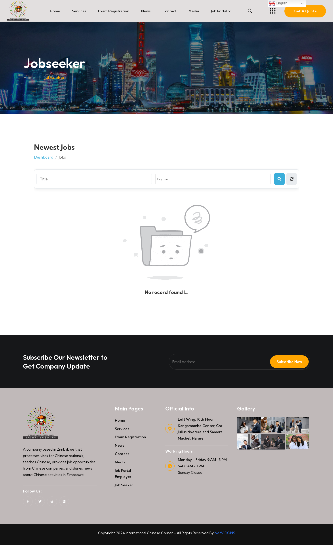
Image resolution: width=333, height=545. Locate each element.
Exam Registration (113, 11)
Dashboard (43, 157)
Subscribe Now (286, 362)
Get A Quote (305, 11)
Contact (169, 11)
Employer (123, 476)
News (145, 11)
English (278, 3)
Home (55, 11)
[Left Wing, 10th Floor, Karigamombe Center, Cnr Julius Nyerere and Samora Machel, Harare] (170, 428)
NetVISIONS (225, 533)
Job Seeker (124, 485)
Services (79, 11)
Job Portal (219, 11)
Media (193, 11)
